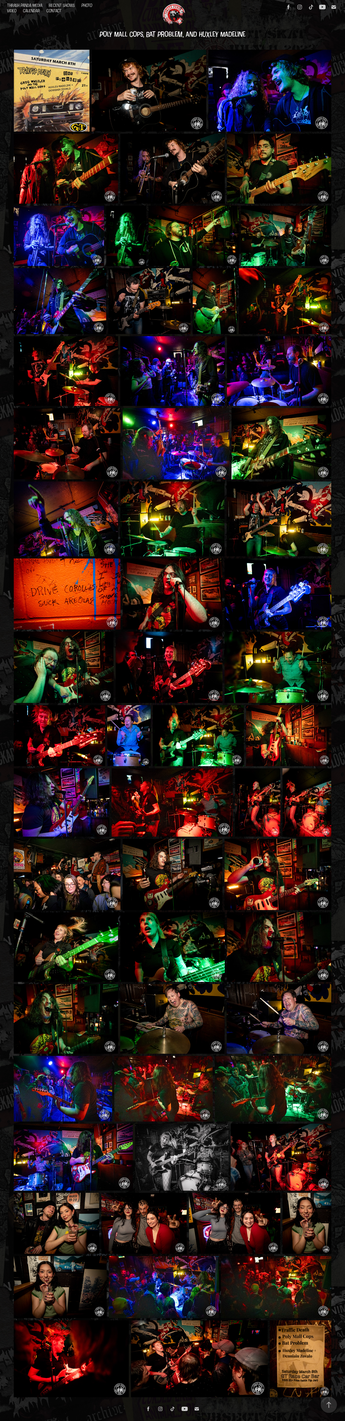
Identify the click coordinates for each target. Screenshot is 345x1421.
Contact (53, 11)
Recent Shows (62, 5)
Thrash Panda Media (24, 5)
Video (11, 11)
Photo (86, 5)
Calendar (31, 11)
